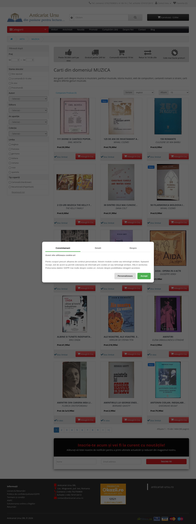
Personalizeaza (125, 276)
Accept (144, 276)
